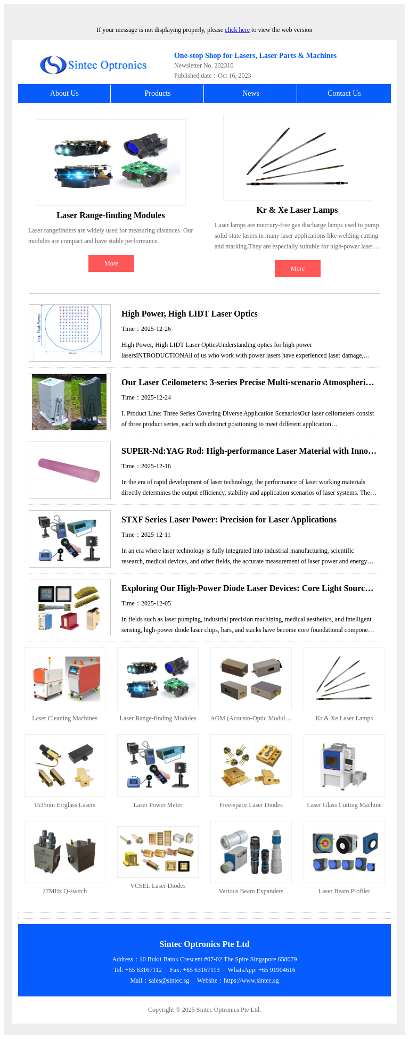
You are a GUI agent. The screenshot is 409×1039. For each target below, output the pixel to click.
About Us (64, 93)
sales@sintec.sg (169, 980)
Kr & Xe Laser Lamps (297, 209)
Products (158, 93)
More (111, 263)
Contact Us (344, 93)
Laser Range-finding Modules (110, 215)
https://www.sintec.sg (251, 980)
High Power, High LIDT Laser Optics (189, 313)
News (250, 93)
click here (237, 30)
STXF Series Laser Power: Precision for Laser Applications (229, 519)
